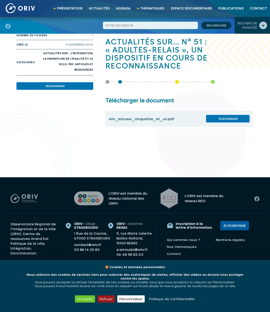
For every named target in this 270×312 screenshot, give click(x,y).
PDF (71, 64)
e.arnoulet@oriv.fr (132, 249)
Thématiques (152, 8)
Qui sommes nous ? (183, 240)
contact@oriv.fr (87, 245)
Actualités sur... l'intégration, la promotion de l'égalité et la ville (68, 59)
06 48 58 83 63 (129, 254)
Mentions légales (230, 240)
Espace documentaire (191, 8)
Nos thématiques (182, 247)
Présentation (69, 8)
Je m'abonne (234, 225)
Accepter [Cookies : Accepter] (85, 299)
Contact (258, 8)
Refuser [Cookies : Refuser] (106, 299)
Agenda (123, 8)
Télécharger (55, 86)
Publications (231, 8)
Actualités (99, 8)
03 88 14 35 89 (87, 249)
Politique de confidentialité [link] (171, 299)
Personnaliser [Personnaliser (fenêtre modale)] (131, 299)
